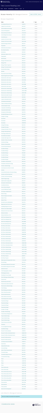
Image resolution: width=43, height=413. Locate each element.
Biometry (2, 71)
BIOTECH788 (24, 92)
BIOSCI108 (23, 54)
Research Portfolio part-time (6, 337)
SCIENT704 (23, 189)
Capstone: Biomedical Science (6, 99)
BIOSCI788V (24, 86)
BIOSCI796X (24, 197)
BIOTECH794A (24, 247)
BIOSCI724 (23, 193)
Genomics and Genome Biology (6, 176)
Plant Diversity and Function (6, 281)
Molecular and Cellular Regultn (6, 208)
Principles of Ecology (4, 309)
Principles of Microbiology (5, 311)
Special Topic (3, 343)
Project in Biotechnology (5, 315)
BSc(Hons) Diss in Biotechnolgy (6, 88)
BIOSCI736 (23, 202)
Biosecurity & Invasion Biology (6, 73)
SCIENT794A (24, 358)
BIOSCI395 (23, 270)
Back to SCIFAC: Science (35, 14)
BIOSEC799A (24, 378)
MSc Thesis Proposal (4, 255)
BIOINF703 (23, 172)
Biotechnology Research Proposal (7, 75)
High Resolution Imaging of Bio (6, 180)
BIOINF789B (24, 118)
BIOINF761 (23, 255)
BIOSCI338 (23, 67)
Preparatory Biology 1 (5, 300)
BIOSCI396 (23, 352)
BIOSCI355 (23, 176)
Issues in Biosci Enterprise (5, 187)
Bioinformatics (3, 58)
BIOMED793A (24, 339)
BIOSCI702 (23, 206)
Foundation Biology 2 (4, 155)
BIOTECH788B (24, 88)
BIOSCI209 (23, 71)
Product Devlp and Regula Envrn (6, 313)
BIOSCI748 (23, 388)
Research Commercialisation (6, 330)
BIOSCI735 (23, 28)
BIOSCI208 (23, 185)
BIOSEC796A (24, 373)
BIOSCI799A (24, 382)
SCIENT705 (23, 330)
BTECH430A (24, 320)
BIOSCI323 (23, 279)
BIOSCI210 (23, 137)
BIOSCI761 (23, 257)
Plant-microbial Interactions (6, 294)
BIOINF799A (24, 236)
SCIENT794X (24, 360)
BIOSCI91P (23, 300)
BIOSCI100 (23, 39)
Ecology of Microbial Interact (6, 131)
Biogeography (3, 56)
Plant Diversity (3, 279)
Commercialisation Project (5, 105)
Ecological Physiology (4, 125)
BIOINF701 (23, 58)
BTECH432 (23, 75)
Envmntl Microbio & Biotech (5, 135)
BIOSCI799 (23, 384)
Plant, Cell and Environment (6, 292)
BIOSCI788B (24, 84)
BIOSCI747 (23, 73)
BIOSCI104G (24, 266)
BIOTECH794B (24, 249)
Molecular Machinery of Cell (6, 215)
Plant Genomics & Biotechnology (6, 285)
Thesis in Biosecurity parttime (6, 378)
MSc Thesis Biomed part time (6, 223)
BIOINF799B (24, 232)
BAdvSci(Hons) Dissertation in (6, 47)
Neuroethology (3, 262)
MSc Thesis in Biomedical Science (7, 242)
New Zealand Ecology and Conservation (8, 264)
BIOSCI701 (23, 298)
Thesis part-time (4, 382)
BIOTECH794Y (24, 251)
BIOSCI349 (23, 69)
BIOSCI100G (24, 41)
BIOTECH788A (24, 90)
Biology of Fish (3, 62)
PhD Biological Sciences (5, 272)
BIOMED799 (24, 223)
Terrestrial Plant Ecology (5, 356)
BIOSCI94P (23, 302)
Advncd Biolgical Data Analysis (6, 34)
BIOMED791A (24, 335)
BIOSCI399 (23, 97)
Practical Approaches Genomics (6, 298)
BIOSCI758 (23, 112)
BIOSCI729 (23, 142)
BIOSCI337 (23, 37)
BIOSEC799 (24, 367)
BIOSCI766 (23, 178)
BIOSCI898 (23, 272)
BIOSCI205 (23, 292)
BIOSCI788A (24, 77)
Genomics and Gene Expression (6, 174)
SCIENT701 (23, 24)
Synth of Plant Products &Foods (6, 350)
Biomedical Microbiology (5, 69)
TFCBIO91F (23, 150)
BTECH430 (23, 318)
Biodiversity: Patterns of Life (6, 54)
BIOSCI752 (23, 285)
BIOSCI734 (23, 356)
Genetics (2, 170)
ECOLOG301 (24, 32)
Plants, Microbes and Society (6, 296)
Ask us (41, 1)
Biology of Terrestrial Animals (6, 67)
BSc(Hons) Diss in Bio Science (6, 77)
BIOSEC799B (24, 380)
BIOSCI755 (23, 174)
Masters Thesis (3, 197)
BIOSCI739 (23, 116)
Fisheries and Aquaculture (5, 144)
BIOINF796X (24, 240)
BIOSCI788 (23, 82)
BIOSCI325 (23, 281)
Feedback (16, 8)
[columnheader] (11, 22)
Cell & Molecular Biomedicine (6, 101)
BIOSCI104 (23, 264)
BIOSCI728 (23, 262)
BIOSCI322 (23, 139)
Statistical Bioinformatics (5, 345)
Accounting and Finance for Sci (6, 24)
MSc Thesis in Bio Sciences (5, 225)
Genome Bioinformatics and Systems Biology (9, 172)
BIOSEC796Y (24, 369)
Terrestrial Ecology (4, 352)
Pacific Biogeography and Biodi (6, 270)
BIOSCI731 (23, 56)
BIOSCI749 (23, 131)
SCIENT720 (23, 341)
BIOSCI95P (23, 305)
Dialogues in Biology (4, 116)
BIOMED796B (24, 242)
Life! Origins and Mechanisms (6, 191)
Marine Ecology (3, 193)
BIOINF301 (23, 182)
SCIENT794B (24, 365)
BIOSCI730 (23, 133)
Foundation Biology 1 (4, 148)
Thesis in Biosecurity (4, 367)
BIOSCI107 (23, 60)
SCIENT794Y (24, 363)
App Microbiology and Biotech (6, 43)
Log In (21, 8)
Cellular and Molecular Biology (6, 103)
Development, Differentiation (6, 112)
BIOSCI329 (23, 62)
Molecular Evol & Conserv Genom (7, 210)
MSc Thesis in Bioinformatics (6, 230)
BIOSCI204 (23, 311)
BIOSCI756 (23, 324)
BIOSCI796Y (24, 200)
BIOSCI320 (23, 326)
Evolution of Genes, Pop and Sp (6, 139)
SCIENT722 (23, 187)
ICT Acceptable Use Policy (6, 403)
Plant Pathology (4, 287)
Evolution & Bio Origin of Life (6, 137)
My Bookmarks (10, 8)
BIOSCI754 (23, 283)
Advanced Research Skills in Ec (6, 32)
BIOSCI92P (23, 307)
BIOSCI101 (23, 191)
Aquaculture (3, 45)
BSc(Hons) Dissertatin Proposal (6, 94)
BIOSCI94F (23, 152)
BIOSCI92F (23, 159)
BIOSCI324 (23, 290)
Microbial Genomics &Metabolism (7, 202)
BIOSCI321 (23, 287)
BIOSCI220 (23, 328)
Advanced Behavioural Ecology (6, 28)
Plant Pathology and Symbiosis (6, 290)
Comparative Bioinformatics (6, 109)
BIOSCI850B (24, 221)
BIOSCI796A (24, 225)
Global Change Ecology (5, 178)
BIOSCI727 (23, 45)
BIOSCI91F (23, 148)
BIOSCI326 (23, 275)
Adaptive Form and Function (6, 26)
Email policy (13, 403)
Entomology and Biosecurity (6, 133)
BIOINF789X (24, 122)
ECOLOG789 (24, 47)
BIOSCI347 (23, 135)
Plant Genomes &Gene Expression (7, 283)
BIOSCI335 (23, 127)
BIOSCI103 (23, 107)
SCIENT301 (23, 49)
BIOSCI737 (23, 180)
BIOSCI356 (23, 114)
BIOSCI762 (23, 94)
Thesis (2, 358)
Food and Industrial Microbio (6, 146)
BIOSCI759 (23, 101)
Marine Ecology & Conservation (6, 195)
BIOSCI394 (23, 354)
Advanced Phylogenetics (5, 30)
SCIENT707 (23, 343)
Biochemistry (3, 52)
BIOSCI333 (23, 195)
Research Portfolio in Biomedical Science (8, 333)
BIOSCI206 (23, 309)
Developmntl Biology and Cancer (6, 114)
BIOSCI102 (23, 296)
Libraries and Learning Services (34, 1)
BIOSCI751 (23, 294)
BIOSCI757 (23, 348)
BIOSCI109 (23, 129)
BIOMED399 (24, 99)
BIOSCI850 (23, 217)
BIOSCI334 (23, 64)
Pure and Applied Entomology (6, 326)
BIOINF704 (23, 345)
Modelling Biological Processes (6, 206)
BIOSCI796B (24, 227)
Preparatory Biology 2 (5, 305)
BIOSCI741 (23, 43)
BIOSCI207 (23, 26)
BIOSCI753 (23, 350)
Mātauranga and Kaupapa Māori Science (8, 260)
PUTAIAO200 (24, 260)
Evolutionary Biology (4, 142)
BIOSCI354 (23, 167)
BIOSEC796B (24, 371)
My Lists (5, 8)
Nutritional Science (4, 268)
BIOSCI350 (23, 322)
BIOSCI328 (23, 144)
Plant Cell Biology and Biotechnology (7, 277)
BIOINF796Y (24, 230)
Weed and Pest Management (6, 388)
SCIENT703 (23, 165)
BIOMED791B (24, 333)
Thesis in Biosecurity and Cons (6, 371)
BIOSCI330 (23, 163)
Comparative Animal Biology (6, 107)
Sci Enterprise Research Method (6, 341)
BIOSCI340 (23, 277)
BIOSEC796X (24, 375)
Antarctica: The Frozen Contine (6, 41)
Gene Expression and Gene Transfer (7, 167)
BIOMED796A (24, 245)
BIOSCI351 (23, 212)
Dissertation (3, 118)
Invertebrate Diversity (5, 185)
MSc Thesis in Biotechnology (6, 247)
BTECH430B (24, 315)
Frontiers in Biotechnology (5, 165)
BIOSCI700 (23, 30)
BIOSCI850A (24, 219)
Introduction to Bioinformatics (6, 182)
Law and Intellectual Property (6, 189)
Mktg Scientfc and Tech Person (6, 204)
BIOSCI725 (23, 125)
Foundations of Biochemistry (6, 161)
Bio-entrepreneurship (5, 49)
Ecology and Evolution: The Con (6, 129)
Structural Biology (4, 348)
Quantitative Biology (4, 328)
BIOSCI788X (24, 79)
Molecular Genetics (4, 212)
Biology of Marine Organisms (6, 64)
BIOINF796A (24, 238)
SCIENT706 (23, 105)
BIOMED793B (24, 337)
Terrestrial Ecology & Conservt (6, 354)
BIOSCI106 (23, 161)
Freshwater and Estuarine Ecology (7, 163)
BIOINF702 (23, 109)
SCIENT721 (23, 313)
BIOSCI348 (23, 146)
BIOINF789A (24, 120)
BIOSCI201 (23, 103)
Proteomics (3, 324)
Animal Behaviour (4, 37)
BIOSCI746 (23, 215)
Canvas (27, 1)
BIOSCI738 (23, 34)
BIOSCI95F (23, 157)
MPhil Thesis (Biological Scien (6, 217)
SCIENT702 (23, 204)
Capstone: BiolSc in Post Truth (6, 97)
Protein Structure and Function (6, 322)
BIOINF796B (24, 234)
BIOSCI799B (24, 386)
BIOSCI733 (23, 210)
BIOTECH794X (24, 253)
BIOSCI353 (23, 208)
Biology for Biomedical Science (6, 60)
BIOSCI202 (23, 170)
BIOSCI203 (23, 52)
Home (2, 8)
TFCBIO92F (23, 155)
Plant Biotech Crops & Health (6, 275)
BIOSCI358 (23, 268)
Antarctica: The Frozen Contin (6, 39)
